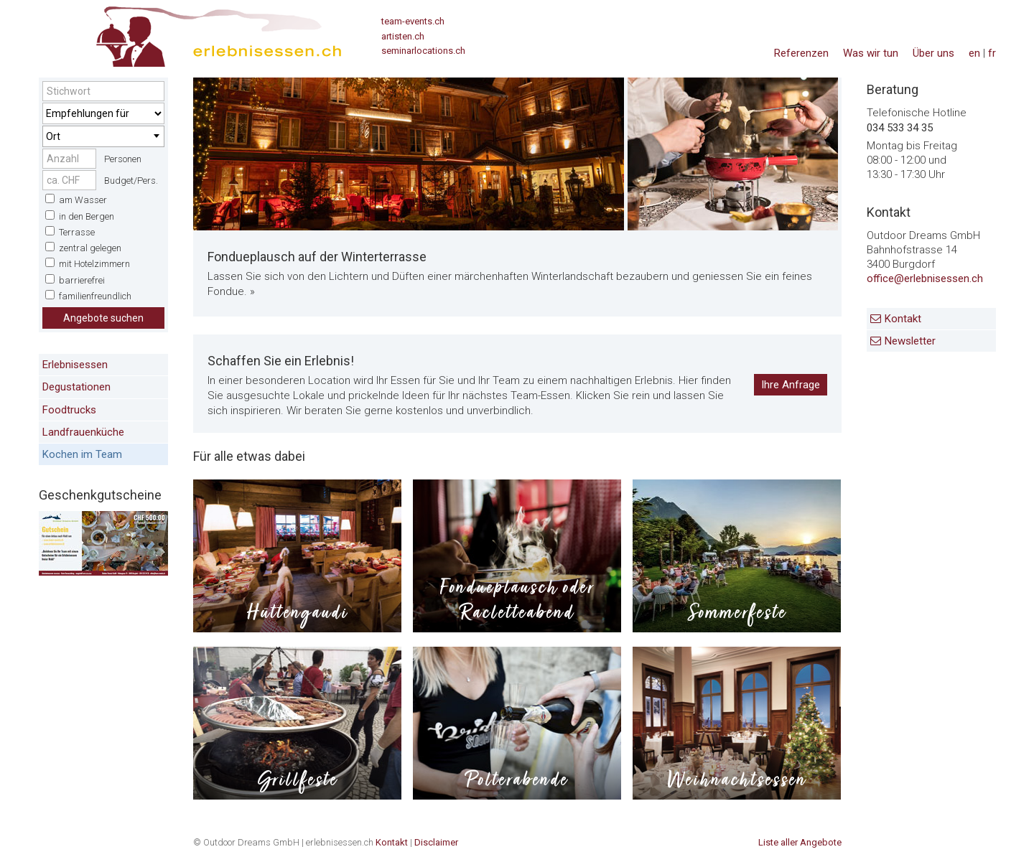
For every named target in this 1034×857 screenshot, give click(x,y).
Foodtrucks (69, 409)
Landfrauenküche (83, 432)
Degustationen (76, 386)
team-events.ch (412, 21)
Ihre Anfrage (790, 384)
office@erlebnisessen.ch (925, 278)
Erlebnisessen (75, 364)
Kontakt (903, 318)
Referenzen (801, 53)
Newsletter (910, 340)
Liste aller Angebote (800, 842)
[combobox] (103, 136)
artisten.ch (402, 36)
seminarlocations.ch (423, 50)
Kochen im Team (82, 454)
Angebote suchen (103, 318)
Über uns (933, 53)
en (974, 53)
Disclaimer (436, 842)
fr (992, 53)
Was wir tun (870, 53)
